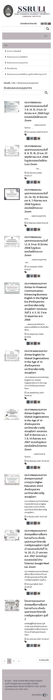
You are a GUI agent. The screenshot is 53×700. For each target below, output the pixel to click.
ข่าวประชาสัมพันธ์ (12, 51)
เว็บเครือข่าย (10, 68)
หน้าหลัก (7, 83)
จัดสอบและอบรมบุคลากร (16, 62)
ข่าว (5, 45)
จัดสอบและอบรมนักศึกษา (16, 56)
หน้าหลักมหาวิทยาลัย (28, 23)
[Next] (4, 661)
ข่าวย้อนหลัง (44, 660)
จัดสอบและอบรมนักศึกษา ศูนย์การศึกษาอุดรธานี (25, 74)
